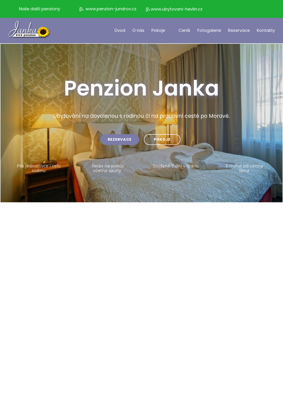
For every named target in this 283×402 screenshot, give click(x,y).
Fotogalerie (209, 30)
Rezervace (239, 30)
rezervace (120, 139)
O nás (138, 30)
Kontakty (266, 30)
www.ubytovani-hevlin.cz (173, 9)
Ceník (184, 30)
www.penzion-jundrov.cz (107, 9)
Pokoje (158, 30)
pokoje (162, 139)
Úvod (119, 30)
